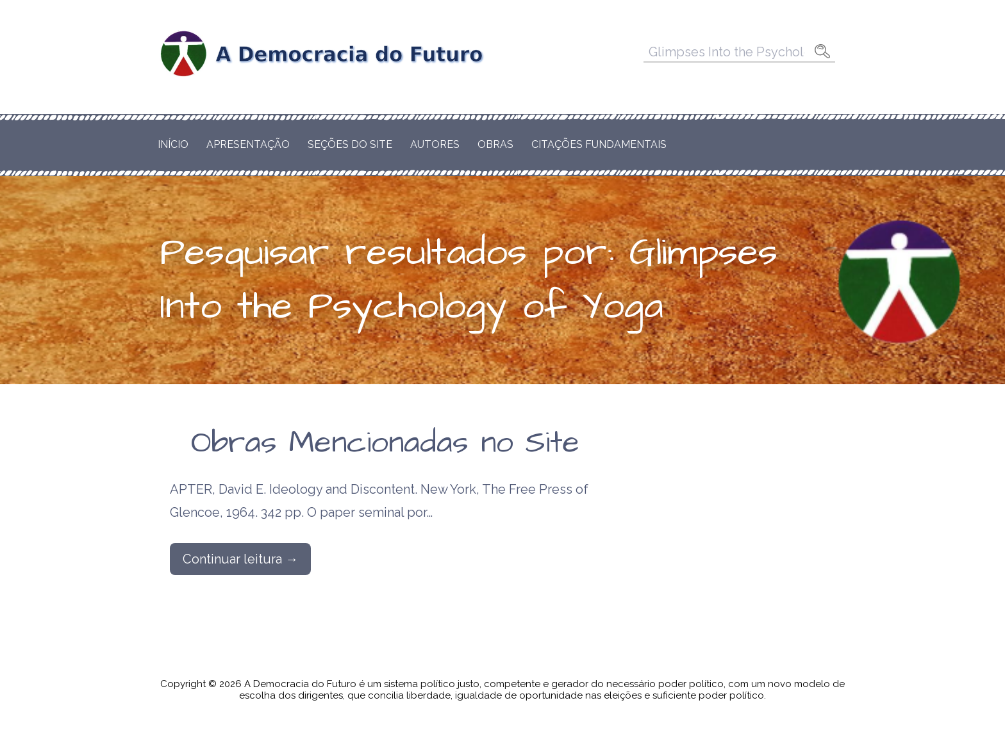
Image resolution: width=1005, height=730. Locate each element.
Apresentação (248, 144)
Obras (495, 144)
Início (173, 144)
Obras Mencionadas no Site (385, 443)
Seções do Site (350, 144)
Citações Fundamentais (599, 144)
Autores (435, 144)
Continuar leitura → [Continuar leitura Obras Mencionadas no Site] (240, 559)
